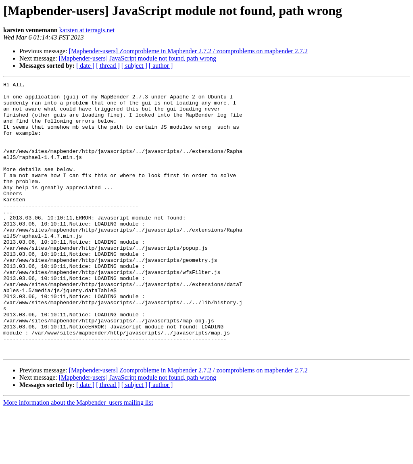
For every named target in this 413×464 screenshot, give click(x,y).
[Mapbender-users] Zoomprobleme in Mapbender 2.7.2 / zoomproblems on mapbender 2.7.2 (188, 51)
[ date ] (85, 65)
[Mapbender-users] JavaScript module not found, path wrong (137, 58)
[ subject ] (134, 65)
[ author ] (161, 65)
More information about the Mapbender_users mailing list (78, 457)
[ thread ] (108, 65)
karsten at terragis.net (87, 30)
